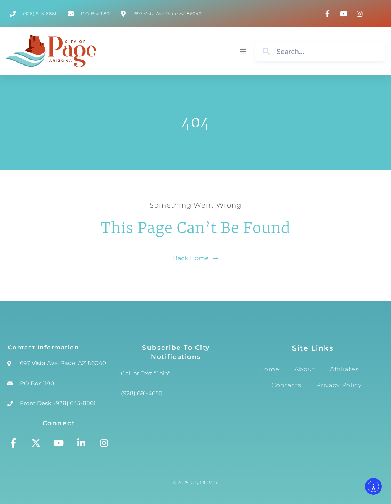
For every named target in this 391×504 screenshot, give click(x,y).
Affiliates (344, 369)
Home (269, 369)
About (304, 369)
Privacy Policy (339, 385)
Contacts (286, 385)
